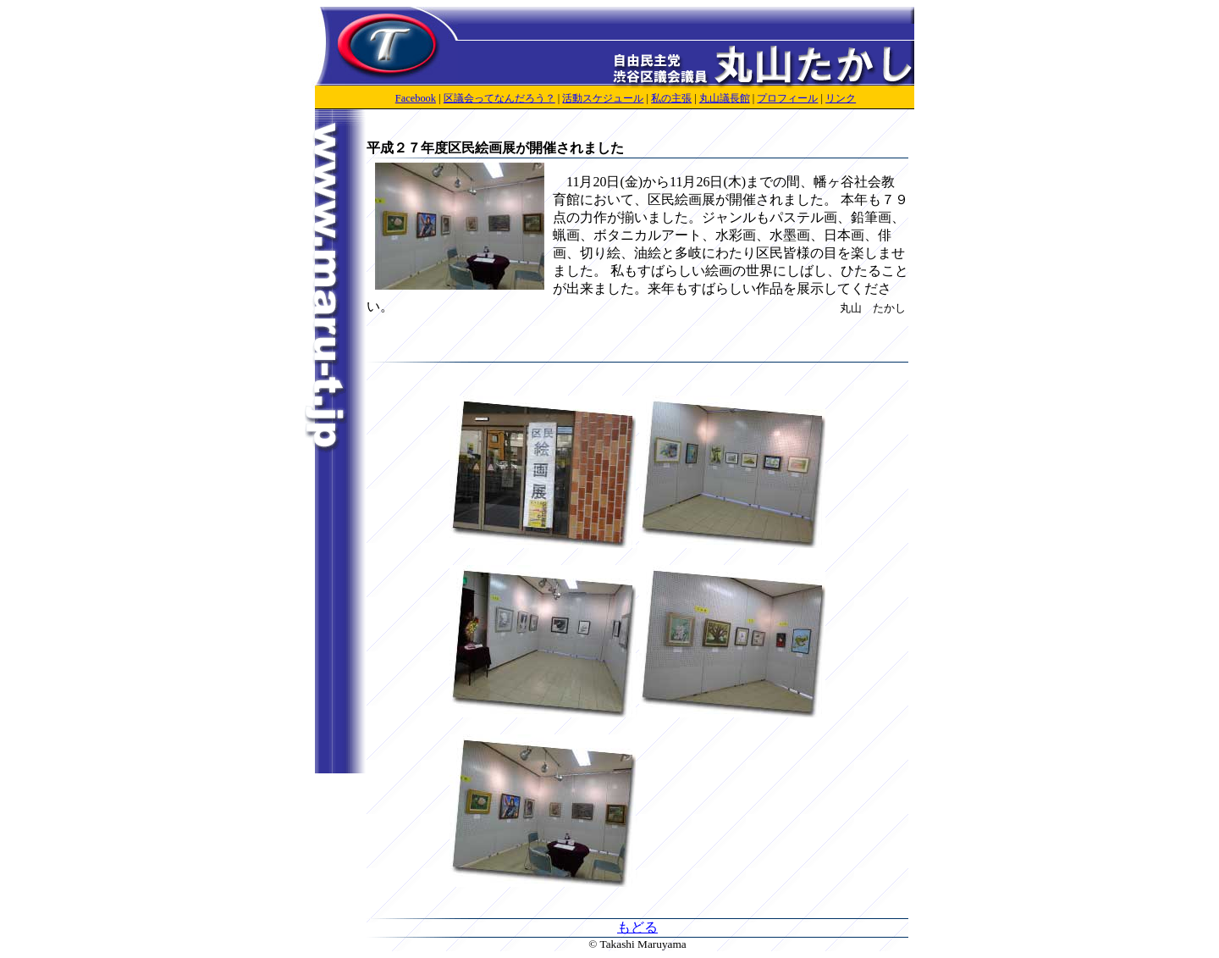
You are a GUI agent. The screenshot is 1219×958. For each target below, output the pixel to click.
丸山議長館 (724, 98)
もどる (637, 927)
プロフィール (787, 98)
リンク (840, 98)
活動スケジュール (602, 98)
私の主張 (671, 98)
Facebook (415, 98)
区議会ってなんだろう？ (499, 98)
